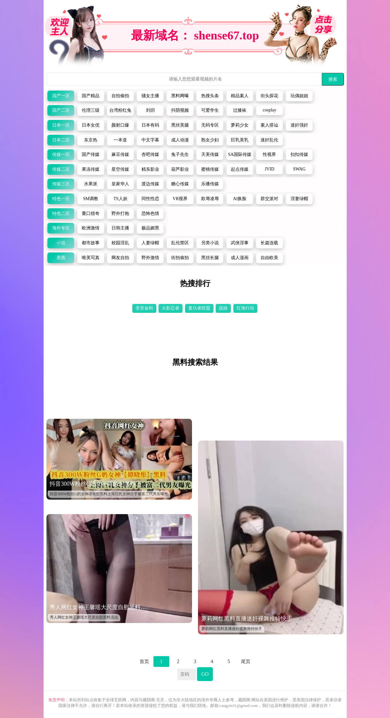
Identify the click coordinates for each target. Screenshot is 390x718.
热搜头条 (210, 95)
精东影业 (150, 169)
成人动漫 (180, 140)
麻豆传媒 (120, 154)
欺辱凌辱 (210, 198)
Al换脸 (239, 198)
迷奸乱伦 (269, 140)
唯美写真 (90, 257)
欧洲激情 (90, 228)
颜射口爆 (120, 125)
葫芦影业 (180, 169)
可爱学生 (210, 110)
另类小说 (210, 242)
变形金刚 (144, 308)
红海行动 (245, 308)
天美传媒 (210, 154)
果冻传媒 (90, 169)
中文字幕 (150, 140)
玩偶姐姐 (299, 95)
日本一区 (61, 125)
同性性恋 (150, 198)
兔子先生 (180, 154)
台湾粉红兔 (120, 110)
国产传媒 (90, 154)
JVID (269, 169)
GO (205, 674)
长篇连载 (269, 242)
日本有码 (150, 125)
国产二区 (61, 110)
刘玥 (150, 110)
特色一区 (61, 198)
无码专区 (210, 125)
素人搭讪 (269, 125)
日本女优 (90, 125)
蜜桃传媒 (210, 169)
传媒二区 (61, 169)
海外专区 (61, 228)
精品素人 (240, 95)
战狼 (223, 308)
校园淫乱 (120, 242)
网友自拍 (120, 257)
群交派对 (269, 198)
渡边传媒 (150, 183)
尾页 (245, 661)
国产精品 (90, 95)
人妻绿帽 (150, 242)
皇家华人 (120, 183)
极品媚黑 (150, 228)
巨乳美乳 (240, 140)
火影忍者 (170, 308)
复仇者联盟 (199, 308)
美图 (61, 257)
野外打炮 (120, 213)
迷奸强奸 (299, 125)
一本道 (120, 140)
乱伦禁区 (180, 242)
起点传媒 (240, 169)
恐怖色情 (150, 213)
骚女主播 (150, 95)
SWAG (299, 169)
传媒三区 (61, 183)
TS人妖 (120, 198)
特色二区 (61, 213)
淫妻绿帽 (299, 198)
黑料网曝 (180, 95)
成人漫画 (240, 257)
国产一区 (61, 95)
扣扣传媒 (299, 154)
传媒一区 (61, 154)
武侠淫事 (240, 242)
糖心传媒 (180, 183)
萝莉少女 (240, 125)
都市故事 (90, 242)
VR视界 (180, 198)
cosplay (269, 110)
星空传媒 (120, 169)
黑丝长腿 (210, 257)
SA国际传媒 (239, 154)
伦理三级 (90, 110)
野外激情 (150, 257)
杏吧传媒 (150, 154)
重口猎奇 (90, 213)
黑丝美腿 (180, 125)
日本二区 (61, 140)
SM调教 (90, 198)
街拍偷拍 (180, 257)
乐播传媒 (210, 183)
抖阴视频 (180, 110)
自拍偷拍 (120, 95)
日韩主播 (120, 228)
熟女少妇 (210, 140)
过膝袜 (239, 110)
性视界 (269, 154)
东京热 (90, 140)
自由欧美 (269, 257)
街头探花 (269, 95)
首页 (144, 661)
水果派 (90, 183)
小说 (61, 242)
